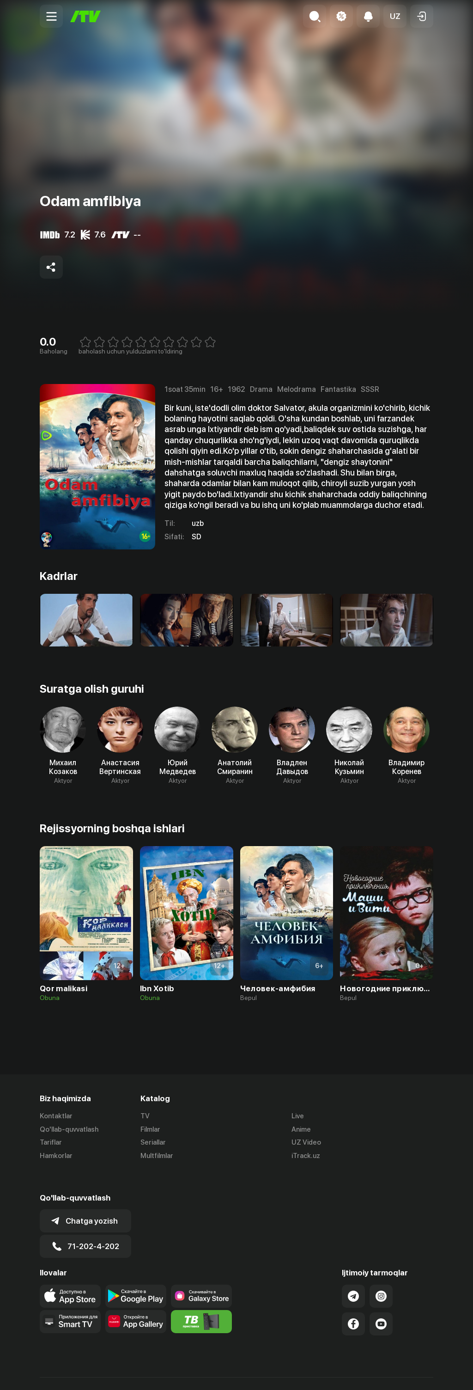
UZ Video (306, 1143)
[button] (394, 16)
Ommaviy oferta (344, 1373)
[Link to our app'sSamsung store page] (201, 1274)
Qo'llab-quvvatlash (69, 1129)
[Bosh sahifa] (85, 16)
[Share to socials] (51, 267)
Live (297, 1116)
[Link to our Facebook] (353, 1302)
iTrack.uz (305, 1156)
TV (145, 1116)
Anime (301, 1129)
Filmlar (150, 1129)
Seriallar (153, 1143)
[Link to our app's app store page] (70, 1274)
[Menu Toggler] (51, 16)
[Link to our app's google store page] (135, 1274)
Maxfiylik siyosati (406, 1373)
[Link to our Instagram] (381, 1274)
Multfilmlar (156, 1156)
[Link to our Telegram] (353, 1274)
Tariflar (51, 1143)
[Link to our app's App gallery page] (135, 1300)
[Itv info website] (201, 1300)
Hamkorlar (56, 1156)
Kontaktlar (56, 1116)
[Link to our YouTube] (381, 1302)
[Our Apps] (70, 1300)
